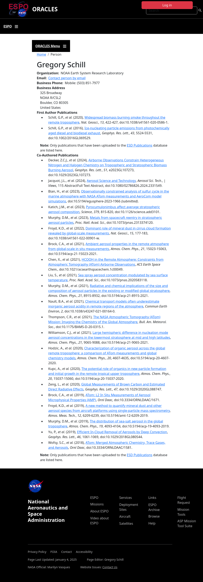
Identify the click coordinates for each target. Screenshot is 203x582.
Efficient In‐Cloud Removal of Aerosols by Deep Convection (122, 432)
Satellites (126, 523)
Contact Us (109, 567)
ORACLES (45, 9)
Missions (97, 504)
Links (152, 497)
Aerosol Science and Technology (111, 180)
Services (125, 497)
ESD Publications (139, 145)
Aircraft (124, 516)
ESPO (94, 497)
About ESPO (99, 511)
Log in (167, 5)
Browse (154, 516)
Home (41, 54)
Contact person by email (67, 78)
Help (151, 523)
